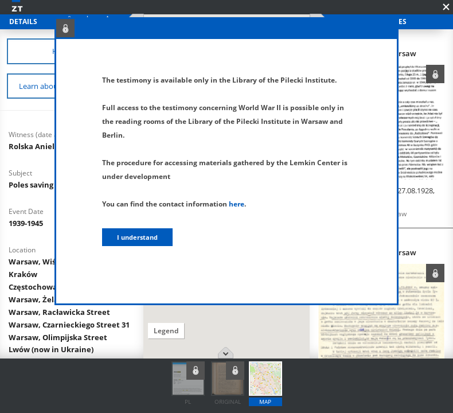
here (236, 204)
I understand (137, 237)
